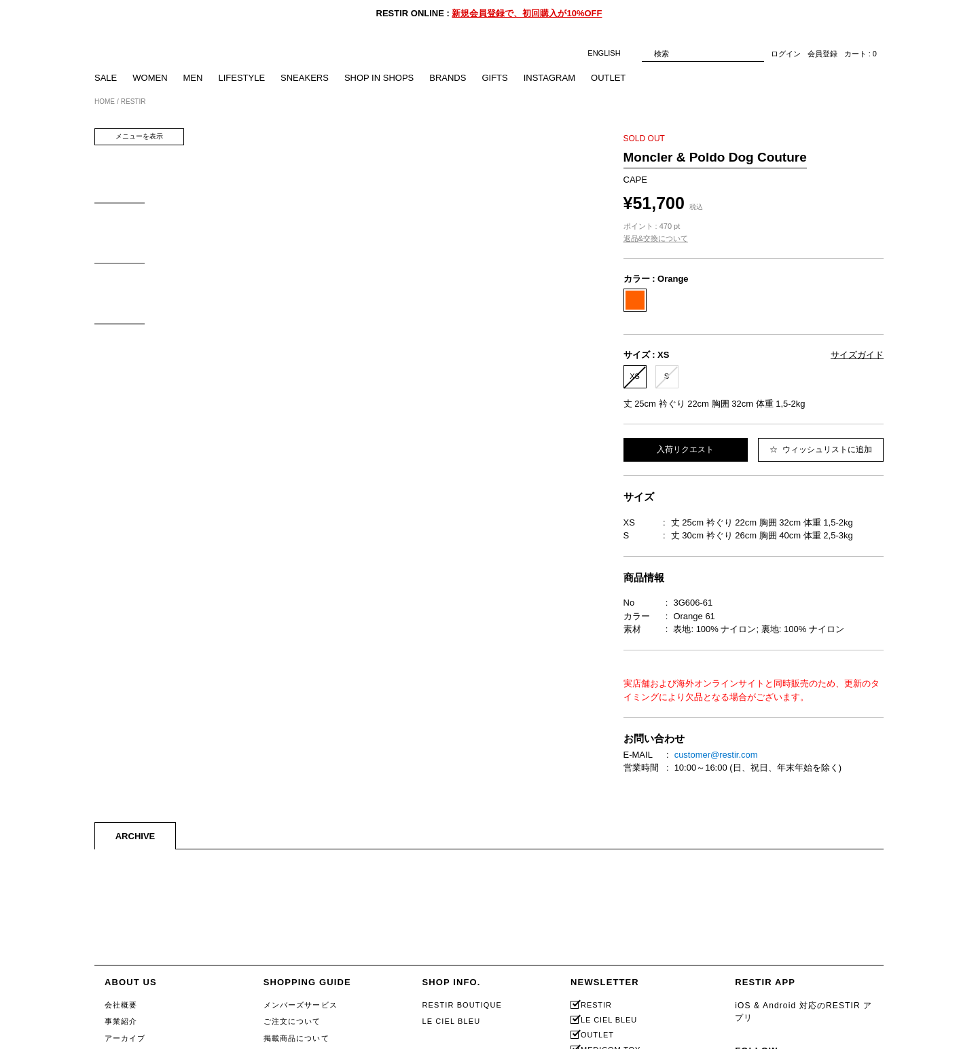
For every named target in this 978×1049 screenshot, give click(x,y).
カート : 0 (860, 54)
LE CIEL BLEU (451, 1021)
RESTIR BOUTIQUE (462, 1005)
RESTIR (596, 1005)
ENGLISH (610, 53)
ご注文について (292, 1021)
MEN (193, 78)
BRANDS (447, 78)
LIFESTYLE (241, 78)
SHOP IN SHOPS (379, 78)
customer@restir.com (716, 755)
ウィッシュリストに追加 (820, 449)
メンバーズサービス (301, 1005)
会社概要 (121, 1005)
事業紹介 (121, 1021)
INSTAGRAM (549, 78)
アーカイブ (125, 1038)
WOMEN (149, 78)
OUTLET (608, 78)
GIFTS (494, 78)
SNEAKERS (304, 78)
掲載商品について (296, 1038)
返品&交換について (655, 238)
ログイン (786, 54)
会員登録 (822, 54)
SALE (105, 78)
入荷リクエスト (685, 449)
